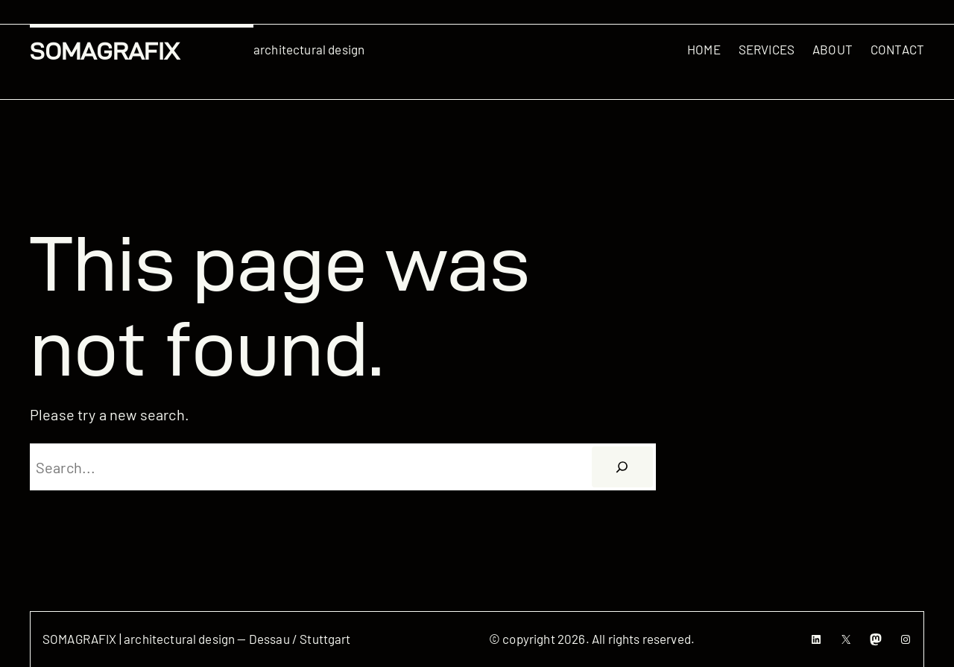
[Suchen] (622, 467)
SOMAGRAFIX (105, 51)
